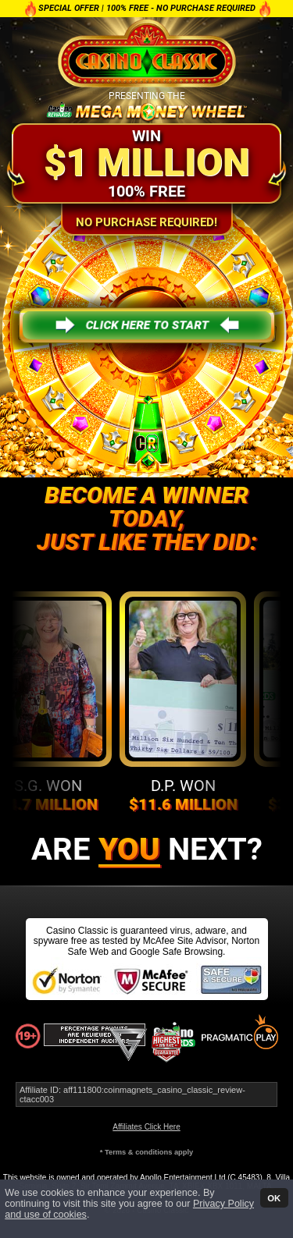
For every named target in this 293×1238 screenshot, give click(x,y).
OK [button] (273, 1197)
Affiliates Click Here (146, 1127)
